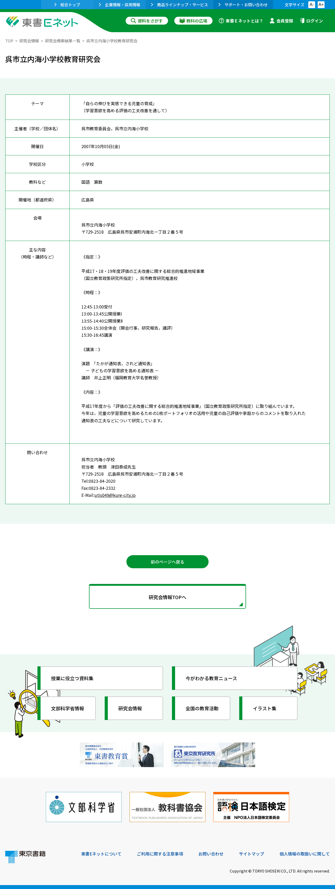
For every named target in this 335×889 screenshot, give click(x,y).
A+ (321, 4)
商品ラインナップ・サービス (179, 4)
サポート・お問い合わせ (243, 4)
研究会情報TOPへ (167, 597)
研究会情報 (29, 40)
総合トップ (67, 4)
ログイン (311, 21)
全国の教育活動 (202, 708)
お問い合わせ (211, 854)
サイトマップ (251, 854)
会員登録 (281, 21)
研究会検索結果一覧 (62, 40)
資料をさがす (147, 21)
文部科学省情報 (67, 708)
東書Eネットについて (101, 854)
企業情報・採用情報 (119, 4)
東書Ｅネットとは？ (241, 21)
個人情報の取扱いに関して (305, 854)
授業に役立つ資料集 (72, 678)
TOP (9, 40)
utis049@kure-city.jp (115, 495)
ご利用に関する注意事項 (160, 854)
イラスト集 (264, 708)
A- (312, 4)
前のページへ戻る (167, 562)
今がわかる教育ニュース (211, 678)
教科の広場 (193, 21)
